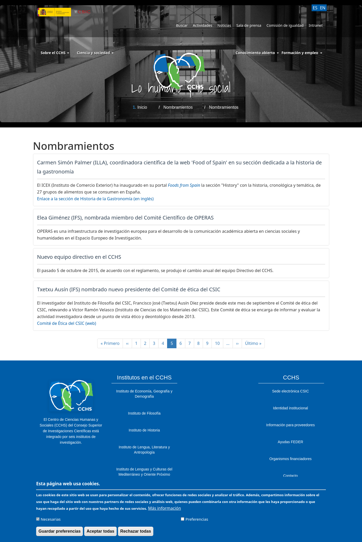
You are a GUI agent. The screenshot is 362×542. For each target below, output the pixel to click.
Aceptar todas (100, 532)
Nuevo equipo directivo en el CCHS (79, 256)
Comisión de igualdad (285, 25)
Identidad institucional (290, 408)
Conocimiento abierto (255, 52)
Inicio (142, 107)
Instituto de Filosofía (144, 413)
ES (315, 8)
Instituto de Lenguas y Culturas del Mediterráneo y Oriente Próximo (144, 471)
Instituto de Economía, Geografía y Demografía (144, 393)
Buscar (182, 25)
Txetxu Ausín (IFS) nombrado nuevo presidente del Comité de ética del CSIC (128, 289)
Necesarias (51, 519)
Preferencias (197, 519)
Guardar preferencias (59, 532)
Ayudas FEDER (290, 442)
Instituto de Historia (144, 430)
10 (219, 343)
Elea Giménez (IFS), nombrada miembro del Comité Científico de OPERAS (125, 217)
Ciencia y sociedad (95, 52)
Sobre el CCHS (55, 52)
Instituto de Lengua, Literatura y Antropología (144, 449)
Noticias (224, 25)
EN (322, 8)
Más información (164, 509)
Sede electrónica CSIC (290, 391)
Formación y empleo (299, 52)
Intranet (315, 25)
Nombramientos (178, 107)
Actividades (202, 25)
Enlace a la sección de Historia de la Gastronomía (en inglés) (95, 199)
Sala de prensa (248, 25)
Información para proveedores (290, 425)
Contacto (290, 476)
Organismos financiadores (290, 459)
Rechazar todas (135, 532)
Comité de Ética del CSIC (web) (66, 323)
